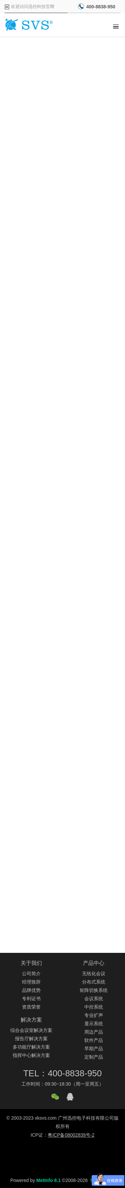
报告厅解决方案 (31, 1038)
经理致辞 (31, 982)
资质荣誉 (31, 1007)
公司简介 (31, 973)
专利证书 (31, 998)
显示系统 (93, 1023)
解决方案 (31, 1020)
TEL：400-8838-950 (62, 1073)
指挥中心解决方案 (31, 1055)
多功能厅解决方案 (31, 1047)
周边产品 (93, 1032)
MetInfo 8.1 (48, 1180)
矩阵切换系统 (94, 990)
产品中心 (93, 963)
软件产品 (93, 1040)
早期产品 (93, 1048)
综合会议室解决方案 (31, 1030)
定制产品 (93, 1057)
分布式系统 (93, 982)
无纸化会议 (93, 973)
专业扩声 (93, 1015)
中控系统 (93, 1007)
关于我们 (31, 963)
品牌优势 (31, 990)
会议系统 (93, 998)
